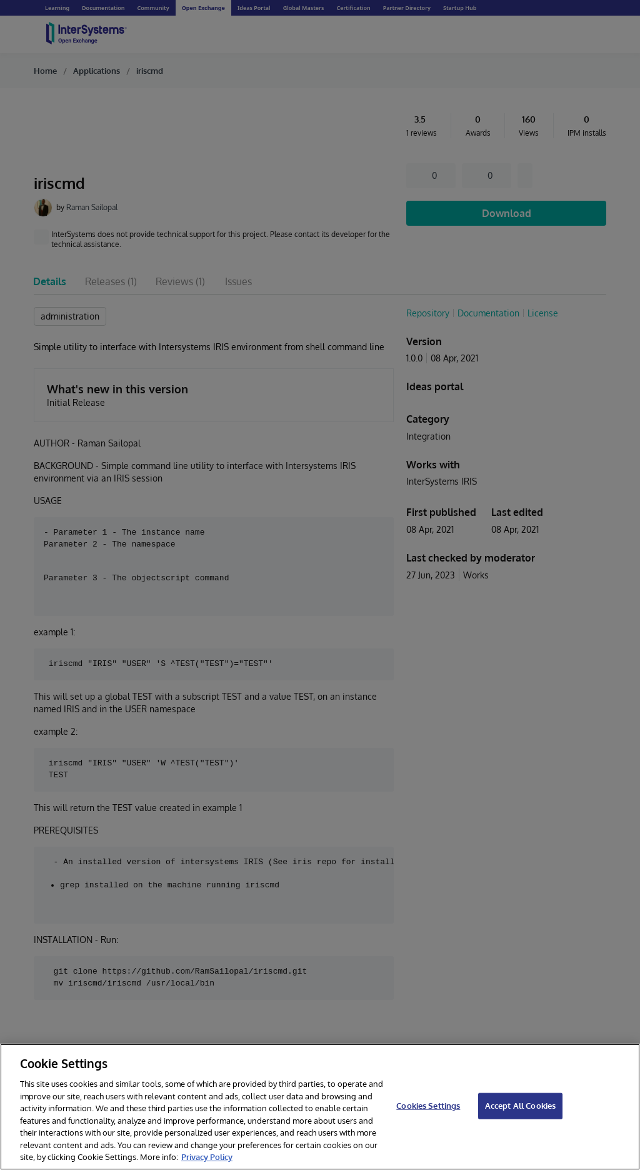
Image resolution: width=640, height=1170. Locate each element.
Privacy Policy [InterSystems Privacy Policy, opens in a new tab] (206, 1157)
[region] (320, 1107)
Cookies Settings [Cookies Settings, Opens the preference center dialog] (428, 1106)
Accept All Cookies (520, 1106)
